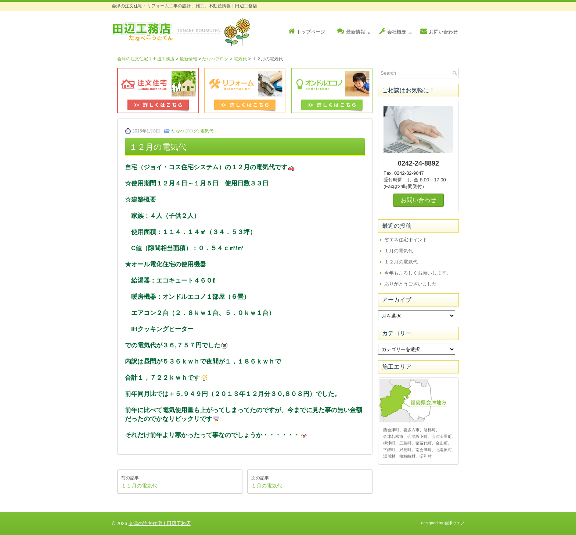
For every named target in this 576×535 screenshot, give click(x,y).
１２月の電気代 (401, 262)
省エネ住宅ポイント (405, 239)
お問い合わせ (439, 31)
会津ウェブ (454, 523)
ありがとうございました (410, 284)
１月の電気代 (266, 486)
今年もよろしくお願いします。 (417, 273)
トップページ (306, 31)
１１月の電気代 (139, 486)
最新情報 (354, 30)
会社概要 (396, 30)
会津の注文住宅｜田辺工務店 (145, 58)
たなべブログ (215, 58)
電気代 (240, 58)
